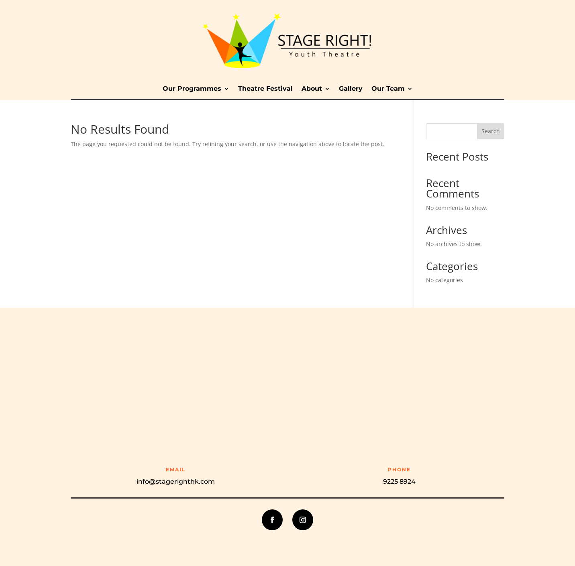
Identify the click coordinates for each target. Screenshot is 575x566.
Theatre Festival (265, 89)
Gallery (351, 89)
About (312, 89)
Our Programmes (192, 89)
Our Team (388, 89)
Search (490, 131)
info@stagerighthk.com (176, 481)
